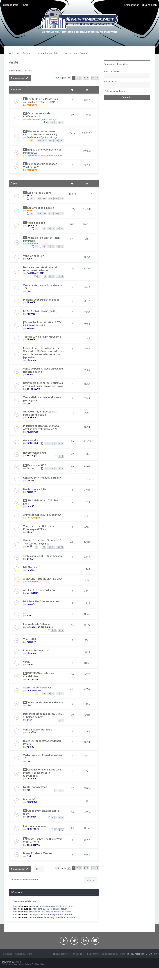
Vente (13, 62)
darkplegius (33, 679)
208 (56, 213)
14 (53, 547)
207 (50, 213)
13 (49, 547)
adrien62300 (33, 389)
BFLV (29, 195)
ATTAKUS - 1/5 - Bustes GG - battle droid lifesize (40, 413)
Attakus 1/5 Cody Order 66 (39, 590)
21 (58, 693)
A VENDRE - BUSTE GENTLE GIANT (43, 578)
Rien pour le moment (35, 826)
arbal (29, 119)
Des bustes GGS (36, 465)
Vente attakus (31, 639)
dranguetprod (34, 517)
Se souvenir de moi (116, 91)
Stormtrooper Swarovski (37, 687)
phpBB (17, 962)
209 (61, 213)
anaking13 (32, 455)
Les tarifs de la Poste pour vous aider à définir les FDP (40, 100)
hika (29, 291)
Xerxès (30, 468)
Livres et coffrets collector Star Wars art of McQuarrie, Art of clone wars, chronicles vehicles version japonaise (43, 352)
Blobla (30, 374)
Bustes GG (29, 799)
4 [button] (84, 78)
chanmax (31, 360)
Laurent (30, 480)
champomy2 (33, 845)
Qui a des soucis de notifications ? (36, 115)
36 (44, 229)
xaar (29, 790)
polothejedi (33, 243)
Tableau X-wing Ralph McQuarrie (42, 336)
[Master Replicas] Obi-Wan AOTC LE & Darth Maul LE (42, 324)
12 (62, 276)
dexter (30, 719)
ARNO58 (31, 302)
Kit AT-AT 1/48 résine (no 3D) (40, 311)
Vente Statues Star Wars (37, 729)
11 (58, 276)
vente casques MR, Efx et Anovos (42, 556)
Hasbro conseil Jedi (34, 452)
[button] (69, 77)
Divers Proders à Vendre (37, 853)
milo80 (30, 506)
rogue (30, 664)
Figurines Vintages (48, 119)
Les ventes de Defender (37, 624)
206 (44, 213)
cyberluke (32, 225)
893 (44, 199)
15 (44, 247)
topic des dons (36, 222)
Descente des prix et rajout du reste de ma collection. (40, 269)
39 (58, 229)
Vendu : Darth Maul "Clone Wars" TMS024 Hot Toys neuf (42, 542)
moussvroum (34, 690)
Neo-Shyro (32, 732)
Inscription (122, 64)
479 (50, 140)
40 (62, 229)
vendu (26, 661)
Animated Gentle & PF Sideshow (42, 514)
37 (49, 229)
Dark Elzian (32, 593)
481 (61, 140)
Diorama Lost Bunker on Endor (41, 299)
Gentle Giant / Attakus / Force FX (42, 477)
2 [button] (77, 78)
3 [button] (80, 78)
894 (50, 199)
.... (24, 612)
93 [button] (93, 78)
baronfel (31, 604)
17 (53, 247)
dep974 (30, 559)
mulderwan (32, 432)
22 (62, 693)
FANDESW (32, 802)
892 (39, 199)
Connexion (109, 64)
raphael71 (32, 105)
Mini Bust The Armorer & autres (41, 601)
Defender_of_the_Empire (40, 627)
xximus (30, 328)
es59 (29, 546)
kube (29, 258)
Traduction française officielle (16, 964)
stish (29, 532)
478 (44, 140)
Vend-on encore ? (33, 255)
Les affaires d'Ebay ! (39, 192)
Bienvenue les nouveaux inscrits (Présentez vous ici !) (40, 133)
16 (49, 247)
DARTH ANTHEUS (35, 273)
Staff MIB (27, 70)
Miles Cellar (39, 964)
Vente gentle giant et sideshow (45, 702)
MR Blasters (30, 567)
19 (62, 247)
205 (39, 213)
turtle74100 (32, 443)
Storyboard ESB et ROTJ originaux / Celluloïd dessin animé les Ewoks (43, 384)
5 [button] (87, 78)
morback (31, 417)
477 (39, 140)
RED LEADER (33, 829)
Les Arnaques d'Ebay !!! (40, 207)
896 (61, 199)
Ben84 (30, 137)
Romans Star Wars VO (36, 650)
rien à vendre (30, 440)
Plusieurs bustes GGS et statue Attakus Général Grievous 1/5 (41, 427)
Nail (29, 615)
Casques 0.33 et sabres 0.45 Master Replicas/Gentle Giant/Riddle (42, 772)
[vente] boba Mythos (35, 787)
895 (56, 199)
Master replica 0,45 (34, 489)
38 (53, 229)
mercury (31, 492)
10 (53, 276)
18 (58, 247)
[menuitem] (24, 5)
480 (56, 140)
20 (53, 693)
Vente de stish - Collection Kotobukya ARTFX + (38, 528)
